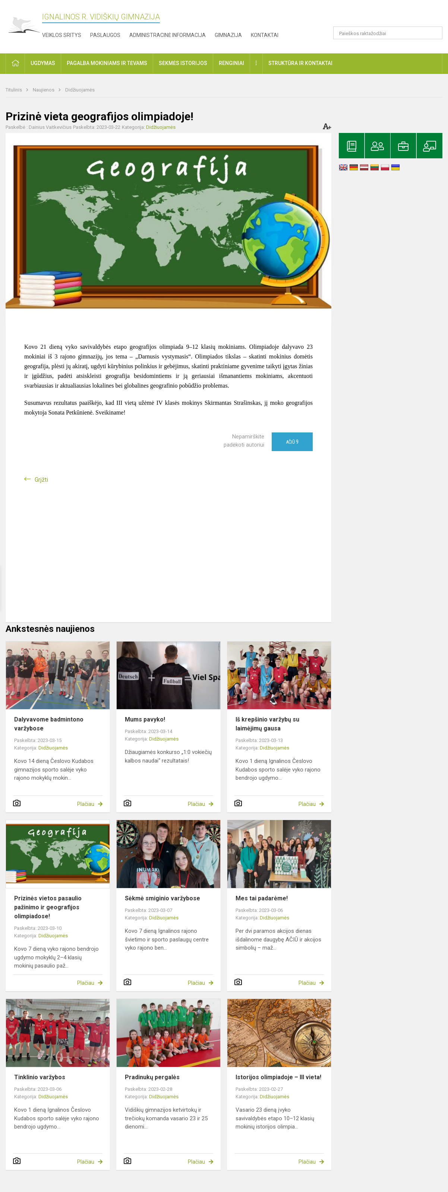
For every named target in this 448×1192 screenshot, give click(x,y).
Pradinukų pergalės (152, 1077)
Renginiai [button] (231, 63)
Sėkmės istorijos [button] (183, 63)
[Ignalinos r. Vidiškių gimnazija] (24, 25)
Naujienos (44, 90)
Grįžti (41, 479)
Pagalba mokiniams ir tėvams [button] (107, 63)
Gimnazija (228, 35)
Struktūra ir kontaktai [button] (300, 63)
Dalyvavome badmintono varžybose (48, 724)
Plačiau (85, 804)
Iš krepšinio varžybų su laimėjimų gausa (267, 724)
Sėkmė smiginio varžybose (162, 898)
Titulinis (14, 90)
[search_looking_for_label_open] (434, 32)
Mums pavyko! (145, 719)
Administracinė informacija (167, 35)
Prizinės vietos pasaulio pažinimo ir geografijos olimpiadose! (48, 907)
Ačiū (292, 442)
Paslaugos (105, 35)
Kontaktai (264, 35)
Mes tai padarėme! (262, 898)
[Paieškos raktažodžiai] (387, 33)
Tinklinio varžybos (39, 1077)
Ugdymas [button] (43, 63)
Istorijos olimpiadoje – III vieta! (278, 1077)
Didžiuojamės (80, 90)
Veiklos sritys (61, 35)
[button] (392, 15)
